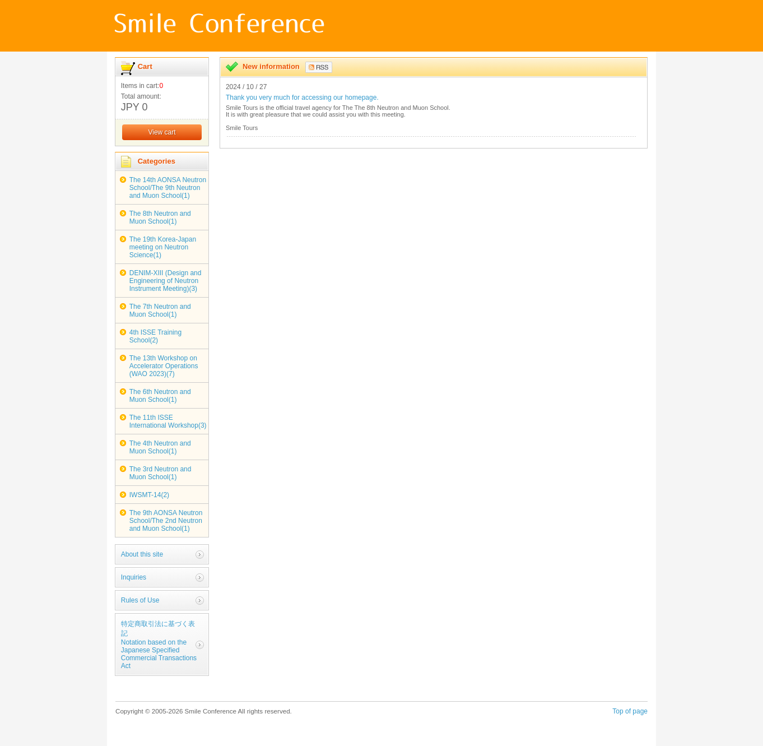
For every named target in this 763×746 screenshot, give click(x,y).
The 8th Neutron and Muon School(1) (160, 217)
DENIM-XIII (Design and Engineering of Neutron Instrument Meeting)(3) (165, 281)
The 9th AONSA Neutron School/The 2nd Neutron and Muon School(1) (166, 520)
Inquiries (133, 577)
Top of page (630, 711)
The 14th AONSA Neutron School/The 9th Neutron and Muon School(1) (167, 188)
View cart (161, 132)
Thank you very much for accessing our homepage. (302, 97)
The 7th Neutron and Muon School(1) (160, 310)
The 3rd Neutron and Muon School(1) (160, 473)
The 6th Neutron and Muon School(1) (160, 396)
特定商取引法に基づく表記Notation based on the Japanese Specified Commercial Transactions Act (159, 645)
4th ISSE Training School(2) (155, 336)
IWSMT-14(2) (149, 495)
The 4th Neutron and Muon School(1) (160, 447)
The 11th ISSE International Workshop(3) (168, 421)
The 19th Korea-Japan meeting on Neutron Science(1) (162, 247)
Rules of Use (140, 600)
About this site (142, 554)
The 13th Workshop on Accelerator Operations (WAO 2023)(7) (163, 366)
